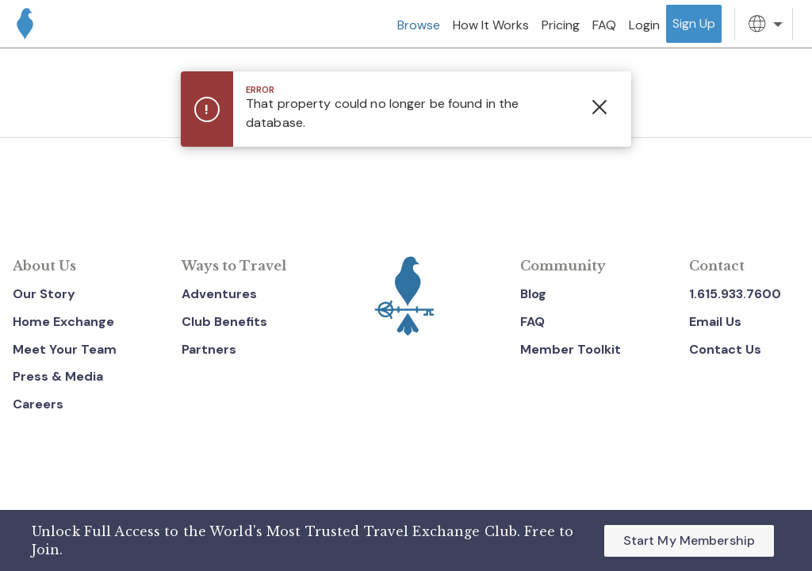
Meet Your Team (65, 349)
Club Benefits (224, 321)
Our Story (44, 294)
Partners (209, 349)
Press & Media (58, 376)
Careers (38, 404)
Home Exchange (63, 321)
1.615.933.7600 (735, 294)
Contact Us (725, 349)
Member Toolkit (570, 349)
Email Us (715, 321)
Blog (533, 294)
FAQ (532, 321)
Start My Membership (689, 540)
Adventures (219, 294)
